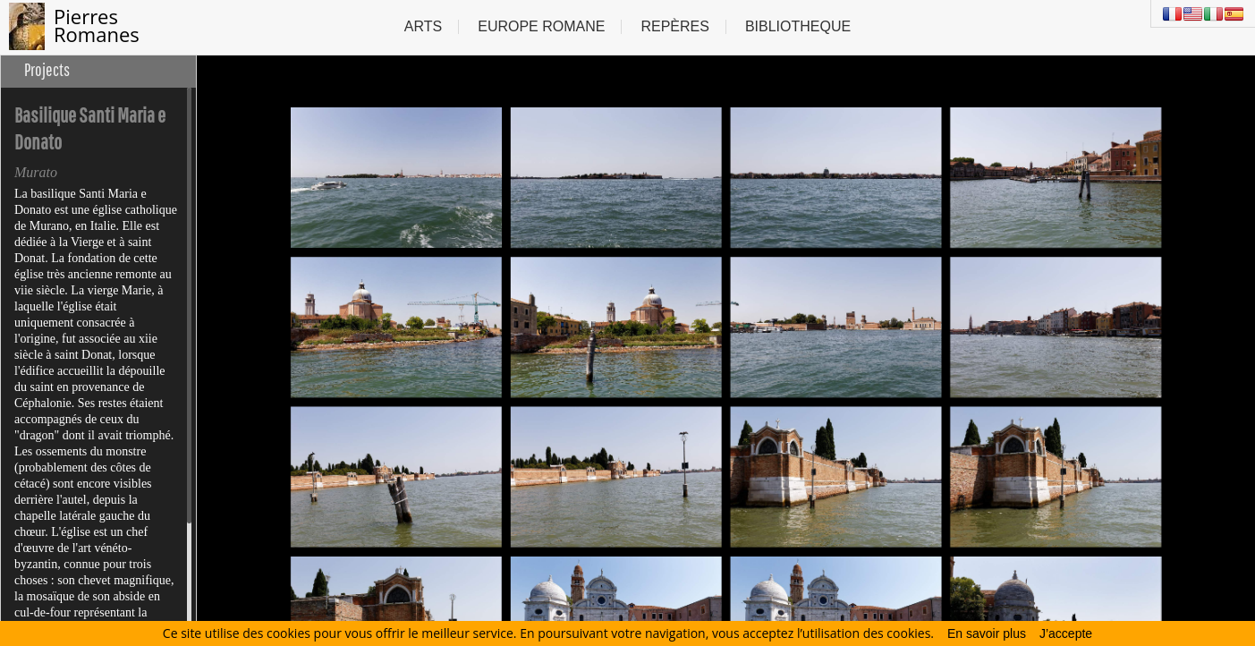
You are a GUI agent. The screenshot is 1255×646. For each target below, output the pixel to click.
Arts (423, 26)
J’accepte (1065, 633)
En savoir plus (986, 633)
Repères (674, 26)
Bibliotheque (798, 26)
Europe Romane (541, 26)
